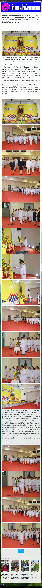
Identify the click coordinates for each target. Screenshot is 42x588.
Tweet (21, 27)
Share (21, 29)
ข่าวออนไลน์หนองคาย (4, 1)
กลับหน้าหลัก (21, 552)
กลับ (21, 549)
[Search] (40, 1)
